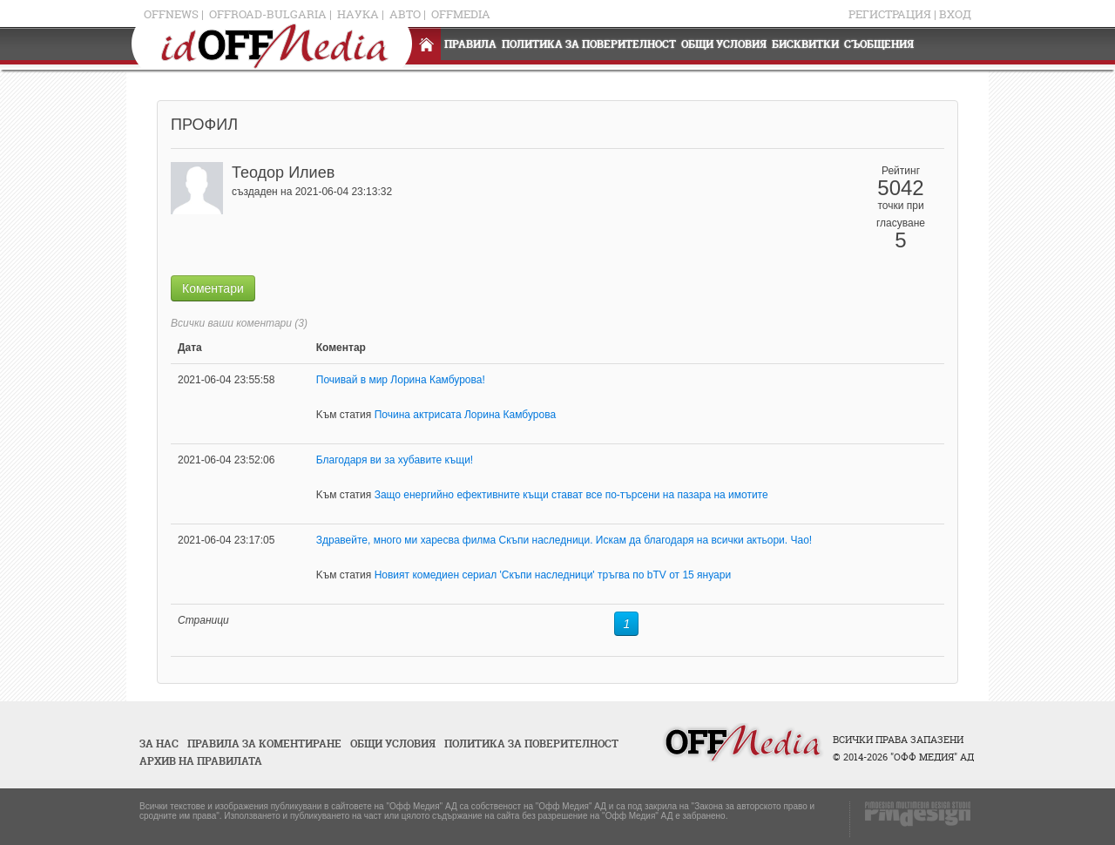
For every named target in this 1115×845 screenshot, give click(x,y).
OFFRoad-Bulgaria (268, 14)
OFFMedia (460, 14)
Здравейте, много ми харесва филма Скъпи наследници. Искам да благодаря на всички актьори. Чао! (564, 540)
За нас (159, 743)
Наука (358, 14)
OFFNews (171, 14)
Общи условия (724, 44)
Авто (405, 14)
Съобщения (879, 44)
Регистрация (889, 14)
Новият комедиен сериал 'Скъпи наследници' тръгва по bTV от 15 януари (553, 575)
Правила (470, 44)
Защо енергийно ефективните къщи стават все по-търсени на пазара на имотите (571, 495)
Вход (955, 14)
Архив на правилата (200, 761)
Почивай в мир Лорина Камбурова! (400, 380)
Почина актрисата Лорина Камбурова (465, 415)
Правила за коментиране (264, 743)
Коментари (213, 288)
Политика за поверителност (589, 44)
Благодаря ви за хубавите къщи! (394, 460)
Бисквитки (805, 44)
